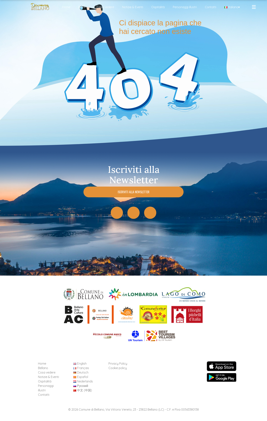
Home (66, 7)
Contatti (210, 7)
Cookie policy (117, 368)
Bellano (83, 7)
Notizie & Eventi (132, 7)
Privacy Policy (117, 363)
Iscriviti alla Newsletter (133, 192)
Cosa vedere (105, 7)
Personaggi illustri (185, 7)
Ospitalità (158, 7)
